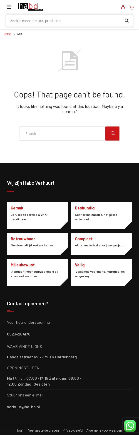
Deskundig (84, 207)
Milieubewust (23, 264)
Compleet (84, 238)
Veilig (79, 264)
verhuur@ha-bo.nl (23, 406)
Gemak (17, 207)
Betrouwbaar (23, 238)
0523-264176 (18, 333)
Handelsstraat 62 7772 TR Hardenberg (42, 356)
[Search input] (66, 20)
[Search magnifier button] (127, 20)
